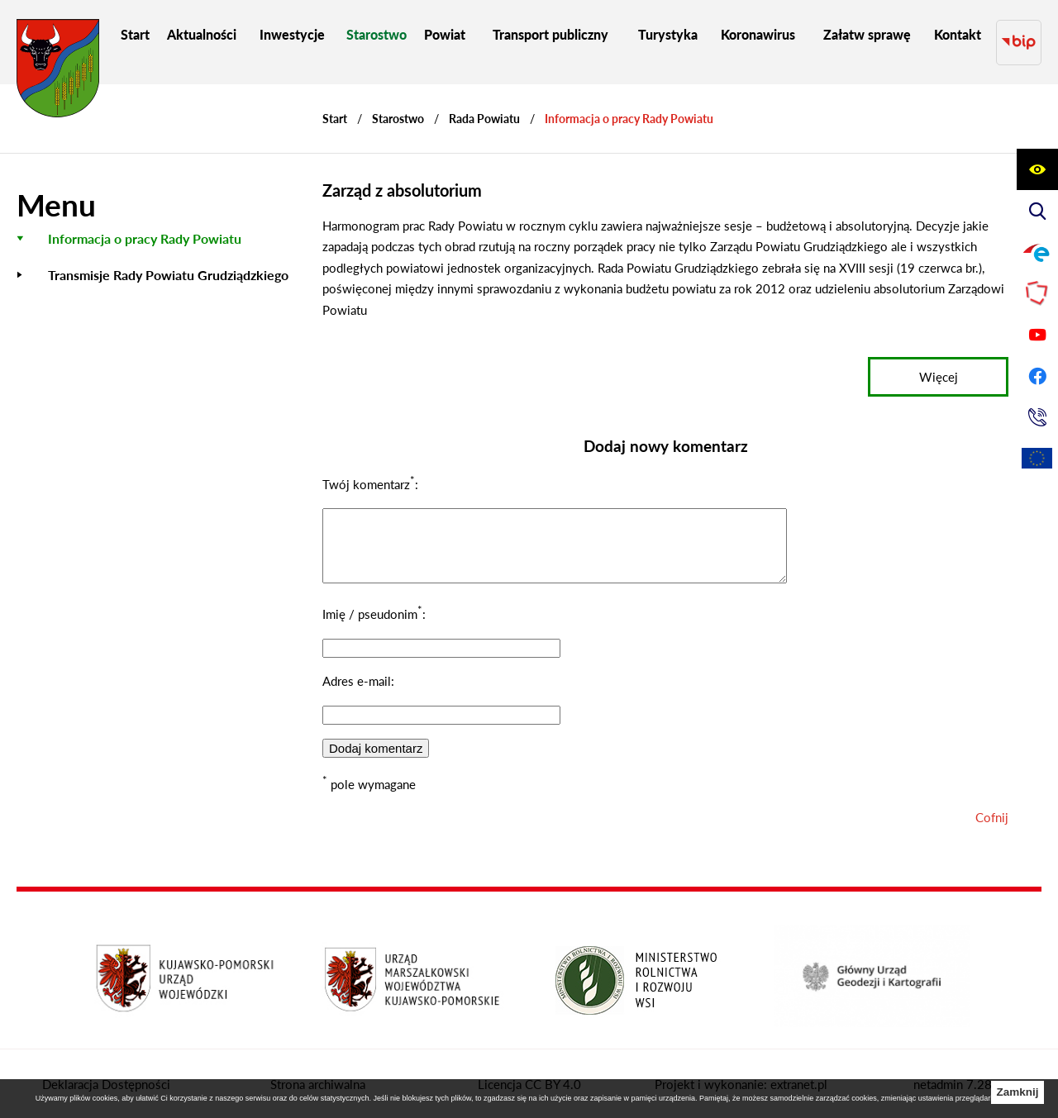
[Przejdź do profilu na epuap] (1037, 252)
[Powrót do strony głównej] (334, 103)
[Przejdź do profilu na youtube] (1037, 334)
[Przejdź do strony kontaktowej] (1037, 417)
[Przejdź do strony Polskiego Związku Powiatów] (1037, 293)
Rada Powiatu (484, 103)
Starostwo (398, 103)
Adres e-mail (356, 677)
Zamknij (1017, 1092)
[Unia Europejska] (1037, 458)
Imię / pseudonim (372, 610)
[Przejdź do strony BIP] (1018, 34)
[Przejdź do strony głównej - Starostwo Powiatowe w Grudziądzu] (58, 72)
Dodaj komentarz (375, 745)
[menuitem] (135, 34)
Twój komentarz (368, 468)
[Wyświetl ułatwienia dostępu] (1037, 169)
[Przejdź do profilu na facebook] (1037, 376)
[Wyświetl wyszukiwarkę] (1037, 210)
